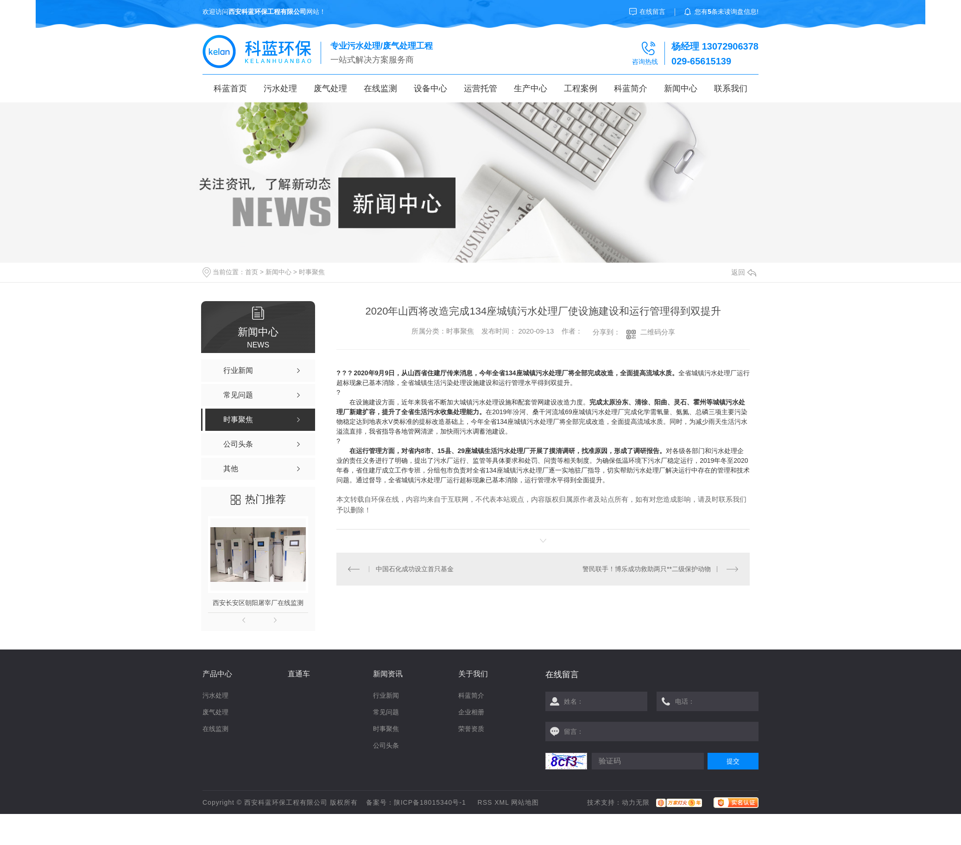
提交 (733, 761)
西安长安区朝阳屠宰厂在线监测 (258, 602)
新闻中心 (680, 88)
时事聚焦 (312, 272)
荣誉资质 (471, 728)
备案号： (380, 802)
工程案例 (580, 88)
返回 (743, 272)
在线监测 (380, 88)
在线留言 (652, 11)
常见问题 (386, 712)
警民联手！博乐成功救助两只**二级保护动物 (646, 569)
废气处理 (330, 88)
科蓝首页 (230, 88)
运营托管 (480, 88)
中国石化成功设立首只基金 (415, 569)
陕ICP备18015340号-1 (430, 802)
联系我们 (730, 88)
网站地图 (525, 802)
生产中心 (530, 88)
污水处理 (280, 88)
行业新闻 (386, 695)
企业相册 (471, 712)
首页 (251, 272)
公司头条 (386, 745)
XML (501, 802)
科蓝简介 (630, 88)
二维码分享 (657, 332)
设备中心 (430, 88)
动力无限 (636, 802)
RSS (485, 802)
